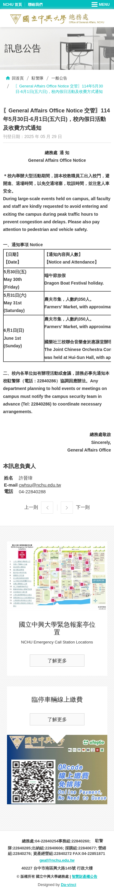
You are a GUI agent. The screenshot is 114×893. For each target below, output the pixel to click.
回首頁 (18, 78)
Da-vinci (68, 884)
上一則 (31, 507)
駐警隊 (37, 78)
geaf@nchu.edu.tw (57, 860)
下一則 (83, 507)
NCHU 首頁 (12, 4)
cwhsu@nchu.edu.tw (40, 484)
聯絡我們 (35, 4)
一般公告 (59, 78)
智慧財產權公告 (84, 876)
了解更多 (57, 660)
